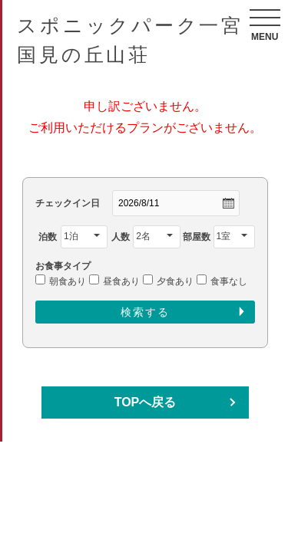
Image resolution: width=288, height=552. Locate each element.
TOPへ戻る (145, 402)
